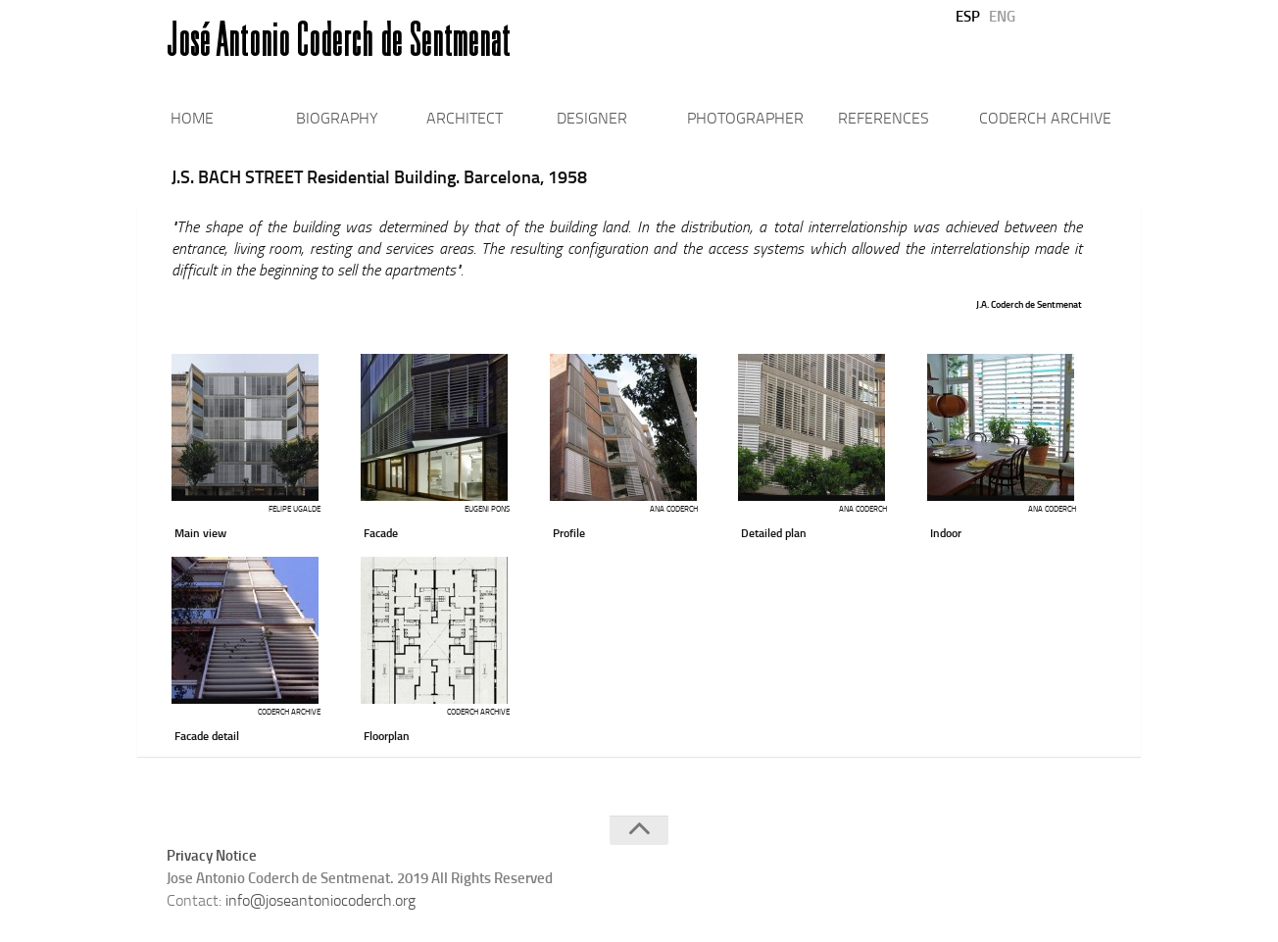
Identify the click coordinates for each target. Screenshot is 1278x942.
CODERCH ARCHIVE (1045, 118)
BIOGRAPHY (337, 118)
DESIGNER (592, 118)
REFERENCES (883, 118)
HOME (192, 118)
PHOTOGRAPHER (745, 118)
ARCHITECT (464, 118)
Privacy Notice (212, 856)
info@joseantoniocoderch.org (320, 900)
